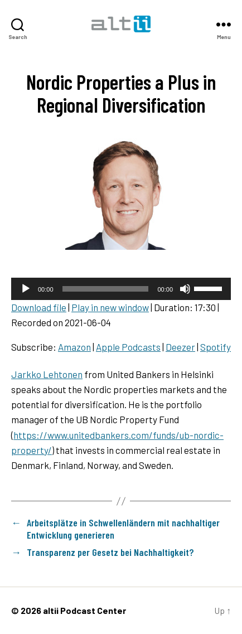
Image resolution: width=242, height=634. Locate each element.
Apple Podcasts (128, 346)
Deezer (180, 346)
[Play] (25, 288)
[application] (121, 289)
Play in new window (110, 307)
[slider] (105, 289)
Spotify (215, 346)
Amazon (74, 346)
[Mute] (185, 288)
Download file (38, 307)
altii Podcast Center (84, 610)
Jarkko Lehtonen (47, 374)
